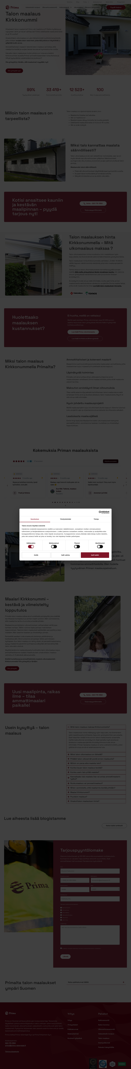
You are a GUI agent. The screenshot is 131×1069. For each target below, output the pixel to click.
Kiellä (36, 555)
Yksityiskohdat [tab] (65, 519)
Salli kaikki (95, 555)
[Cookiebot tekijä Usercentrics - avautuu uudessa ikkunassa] (100, 512)
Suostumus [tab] (35, 519)
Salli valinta (65, 555)
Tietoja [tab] (96, 519)
